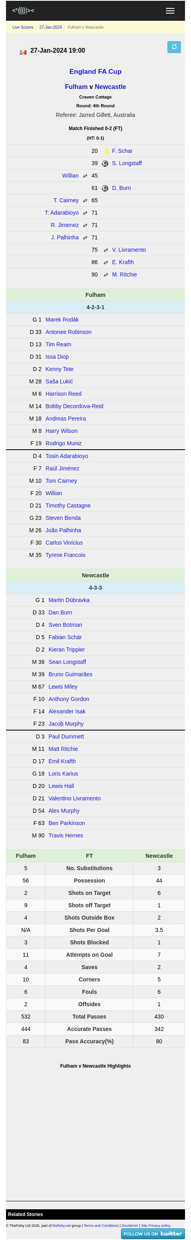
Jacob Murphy (66, 724)
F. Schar (122, 151)
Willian (70, 175)
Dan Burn (60, 612)
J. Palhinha (65, 237)
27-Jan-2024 (50, 27)
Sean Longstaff (67, 662)
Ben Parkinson (66, 823)
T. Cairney (66, 200)
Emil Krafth (62, 761)
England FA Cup (96, 71)
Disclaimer (129, 1226)
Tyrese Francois (66, 555)
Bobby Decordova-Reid (74, 406)
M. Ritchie (124, 274)
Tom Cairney (61, 481)
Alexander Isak (67, 711)
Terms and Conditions (101, 1226)
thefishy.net (62, 1226)
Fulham (76, 86)
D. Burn (121, 188)
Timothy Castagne (68, 505)
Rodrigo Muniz (64, 443)
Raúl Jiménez (63, 468)
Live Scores (22, 27)
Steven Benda (63, 518)
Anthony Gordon (68, 699)
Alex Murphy (64, 811)
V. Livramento (129, 250)
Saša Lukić (59, 381)
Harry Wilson (62, 431)
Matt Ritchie (63, 749)
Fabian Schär (65, 637)
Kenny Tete (60, 369)
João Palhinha (63, 530)
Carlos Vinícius (64, 542)
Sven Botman (65, 625)
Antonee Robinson (69, 332)
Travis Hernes (65, 835)
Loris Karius (63, 773)
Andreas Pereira (66, 418)
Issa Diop (57, 356)
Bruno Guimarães (70, 674)
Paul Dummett (66, 736)
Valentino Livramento (74, 798)
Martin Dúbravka (69, 600)
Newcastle (110, 86)
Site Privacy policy (155, 1226)
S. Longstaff (127, 163)
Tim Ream (58, 344)
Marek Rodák (62, 319)
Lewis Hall (61, 786)
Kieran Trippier (66, 649)
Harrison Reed (64, 394)
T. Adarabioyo (62, 212)
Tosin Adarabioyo (67, 456)
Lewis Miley (62, 686)
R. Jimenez (65, 225)
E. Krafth (123, 262)
